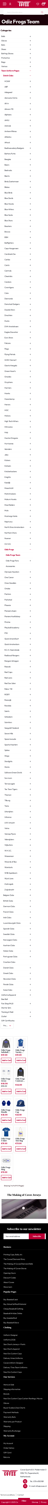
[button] (6, 1060)
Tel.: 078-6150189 (37, 1481)
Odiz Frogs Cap (20, 1111)
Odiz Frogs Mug (5, 1168)
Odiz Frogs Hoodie (5, 1111)
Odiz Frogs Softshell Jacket (5, 1051)
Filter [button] (24, 1501)
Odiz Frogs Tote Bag (20, 1140)
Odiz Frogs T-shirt (5, 1140)
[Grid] (3, 1031)
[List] (10, 1031)
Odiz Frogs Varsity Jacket (20, 1051)
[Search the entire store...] (42, 12)
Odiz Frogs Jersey (5, 1080)
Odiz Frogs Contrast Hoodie (20, 1080)
